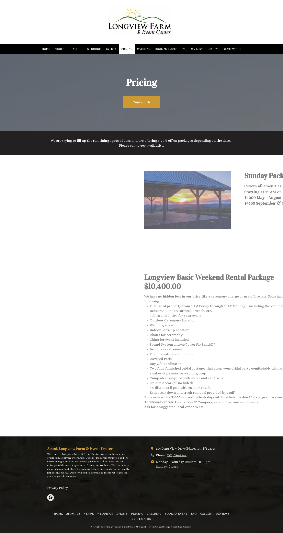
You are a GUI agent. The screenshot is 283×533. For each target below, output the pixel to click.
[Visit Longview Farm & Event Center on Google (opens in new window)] (50, 497)
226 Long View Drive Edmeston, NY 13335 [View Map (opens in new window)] (186, 448)
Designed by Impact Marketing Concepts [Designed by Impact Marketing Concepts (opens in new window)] (172, 527)
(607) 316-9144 (177, 455)
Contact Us (142, 102)
